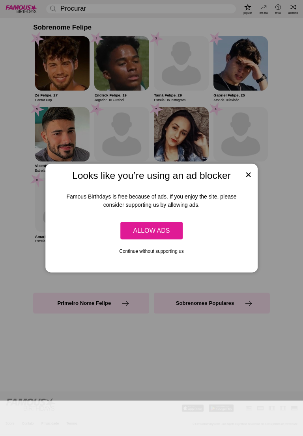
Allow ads (151, 230)
